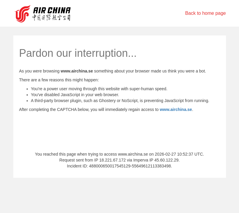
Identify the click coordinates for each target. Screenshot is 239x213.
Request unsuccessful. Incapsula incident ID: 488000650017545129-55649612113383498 (119, 106)
